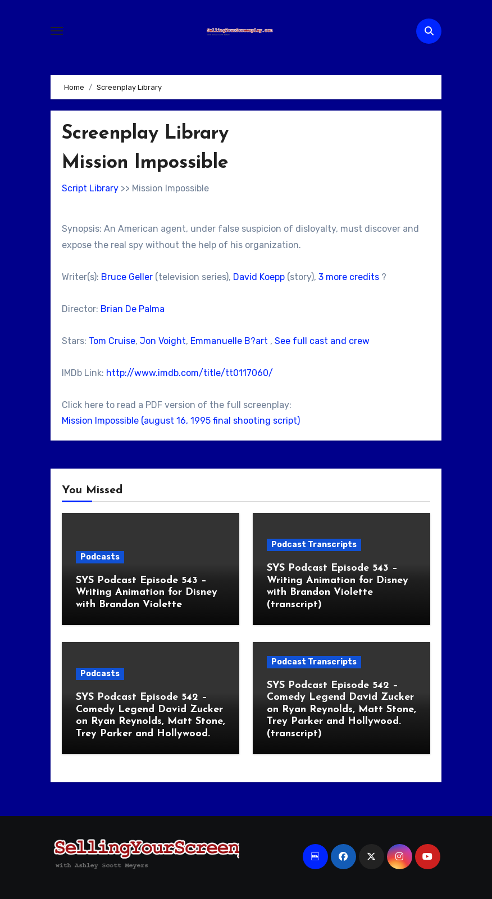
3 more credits (348, 277)
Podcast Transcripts (314, 544)
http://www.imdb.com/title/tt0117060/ (189, 373)
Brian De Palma (133, 309)
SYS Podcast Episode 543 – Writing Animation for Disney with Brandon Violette (146, 592)
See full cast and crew (322, 341)
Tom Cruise (112, 341)
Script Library (90, 188)
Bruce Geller (127, 277)
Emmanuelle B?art (229, 341)
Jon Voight (163, 341)
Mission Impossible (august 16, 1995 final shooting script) (181, 420)
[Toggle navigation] (57, 31)
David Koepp (259, 277)
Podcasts (100, 557)
